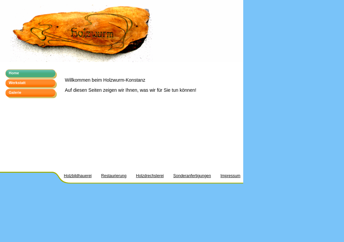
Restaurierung (113, 175)
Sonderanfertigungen (192, 175)
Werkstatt (17, 83)
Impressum (230, 175)
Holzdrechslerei (150, 175)
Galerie (15, 92)
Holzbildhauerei (78, 175)
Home (14, 73)
